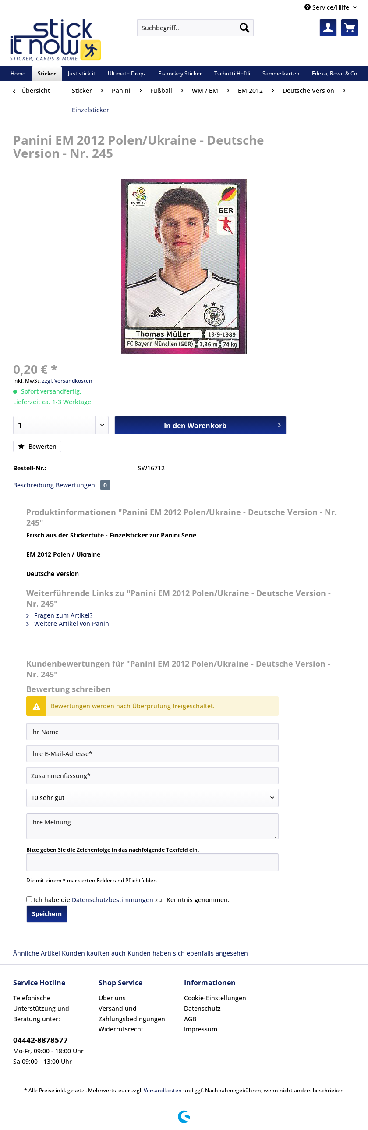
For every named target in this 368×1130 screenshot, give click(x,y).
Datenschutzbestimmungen (112, 899)
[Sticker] (47, 73)
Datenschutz (202, 1008)
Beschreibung (33, 485)
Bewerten (37, 446)
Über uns (112, 998)
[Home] (18, 73)
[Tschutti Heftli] (232, 73)
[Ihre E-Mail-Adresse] (152, 753)
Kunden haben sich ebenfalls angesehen (187, 953)
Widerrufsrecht (121, 1029)
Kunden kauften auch (94, 953)
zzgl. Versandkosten (67, 380)
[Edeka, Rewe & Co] (334, 73)
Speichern (47, 914)
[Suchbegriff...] (195, 27)
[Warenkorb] (349, 27)
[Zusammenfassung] (152, 775)
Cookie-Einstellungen (215, 998)
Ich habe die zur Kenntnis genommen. (132, 899)
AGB (190, 1019)
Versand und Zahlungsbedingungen (132, 1013)
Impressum (200, 1029)
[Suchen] (244, 27)
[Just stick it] (82, 73)
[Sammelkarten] (281, 73)
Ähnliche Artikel (36, 953)
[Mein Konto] (328, 27)
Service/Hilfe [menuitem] (327, 7)
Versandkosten (163, 1090)
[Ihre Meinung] (152, 826)
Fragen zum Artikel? (59, 615)
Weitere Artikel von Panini (68, 623)
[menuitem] (195, 32)
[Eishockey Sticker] (180, 73)
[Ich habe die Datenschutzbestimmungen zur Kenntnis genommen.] (29, 899)
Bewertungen (83, 485)
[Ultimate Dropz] (127, 73)
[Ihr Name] (152, 731)
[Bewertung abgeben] (152, 798)
